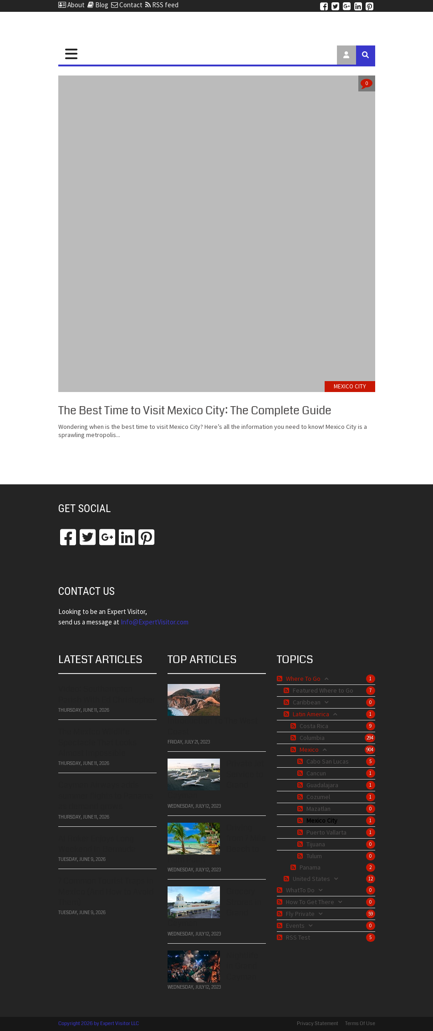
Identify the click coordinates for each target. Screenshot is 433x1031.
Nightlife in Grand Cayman (242, 965)
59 (370, 913)
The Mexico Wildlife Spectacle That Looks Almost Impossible (97, 741)
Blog (97, 4)
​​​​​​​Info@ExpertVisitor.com (154, 622)
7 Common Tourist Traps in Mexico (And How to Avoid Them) (105, 890)
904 (370, 749)
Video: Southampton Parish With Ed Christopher (106, 693)
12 (370, 878)
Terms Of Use (360, 1023)
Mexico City (350, 386)
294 (370, 737)
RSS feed (161, 4)
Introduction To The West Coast (213, 725)
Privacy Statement (317, 1023)
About (71, 4)
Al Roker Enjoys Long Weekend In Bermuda (97, 842)
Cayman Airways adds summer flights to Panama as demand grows (105, 794)
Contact (127, 4)
